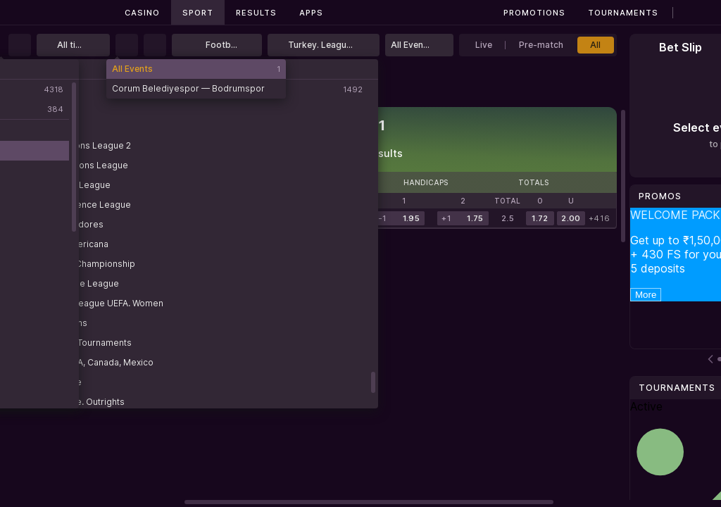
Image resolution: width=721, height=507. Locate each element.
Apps (311, 13)
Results (256, 13)
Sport (197, 13)
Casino (142, 13)
